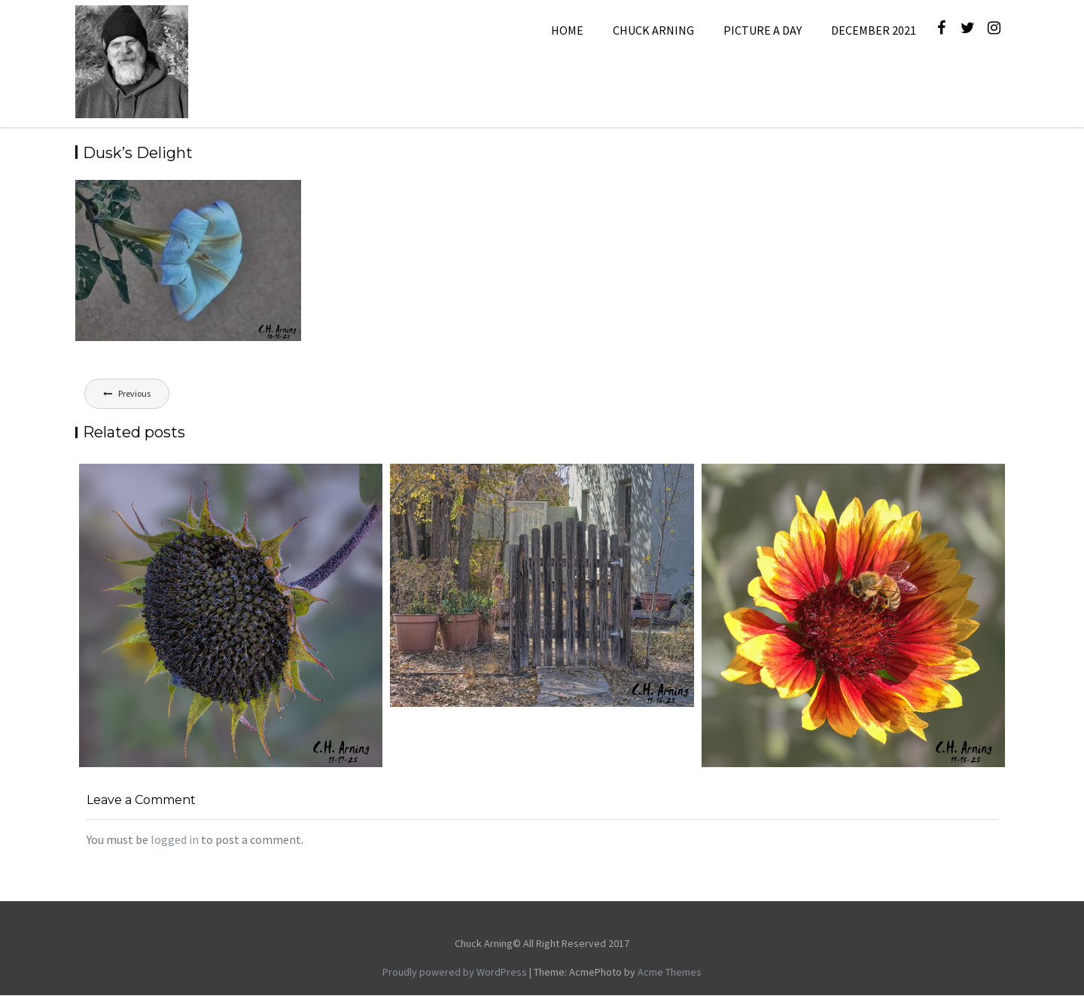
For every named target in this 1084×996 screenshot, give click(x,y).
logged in (175, 839)
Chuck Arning (653, 30)
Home (567, 30)
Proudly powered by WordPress (454, 972)
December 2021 (873, 30)
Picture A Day (762, 30)
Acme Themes (670, 972)
